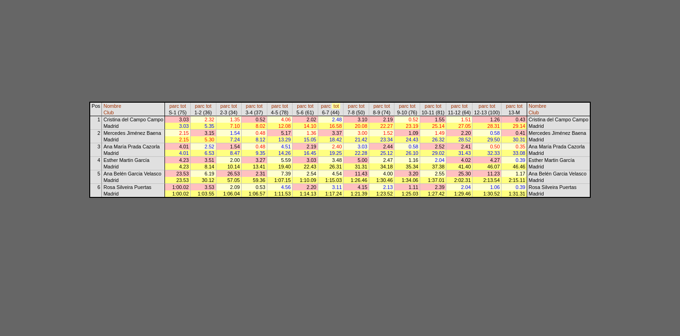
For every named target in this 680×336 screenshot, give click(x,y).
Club (108, 112)
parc (174, 106)
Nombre (112, 106)
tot (183, 106)
